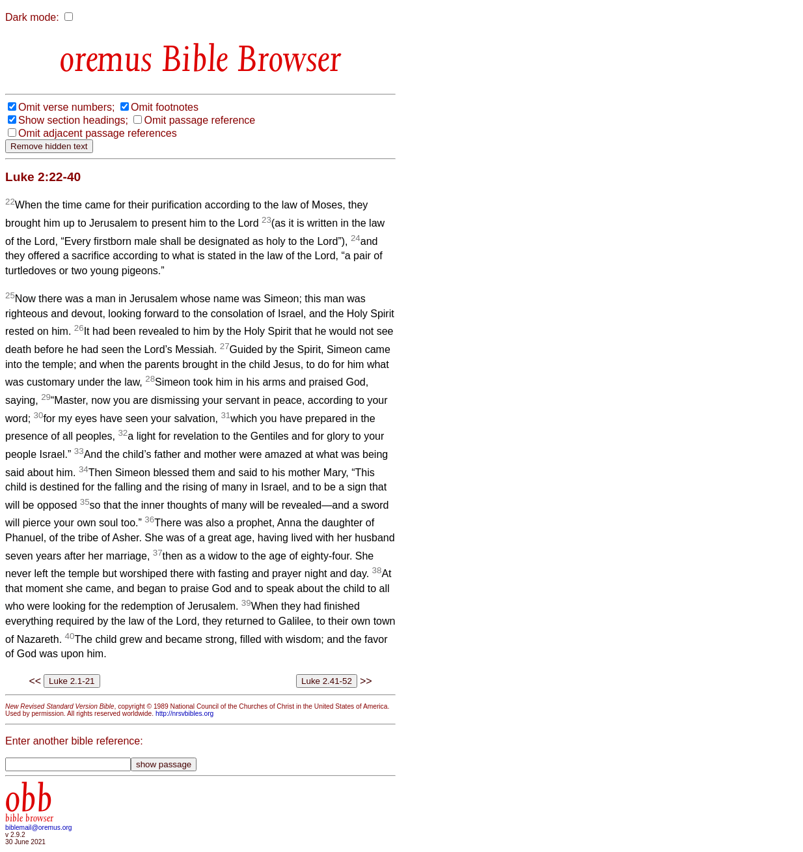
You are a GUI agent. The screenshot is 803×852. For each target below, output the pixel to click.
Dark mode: (32, 17)
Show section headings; (73, 120)
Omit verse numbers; (66, 107)
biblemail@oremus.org (38, 827)
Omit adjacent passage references (97, 133)
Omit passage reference (199, 120)
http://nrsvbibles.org (184, 713)
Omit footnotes (164, 107)
